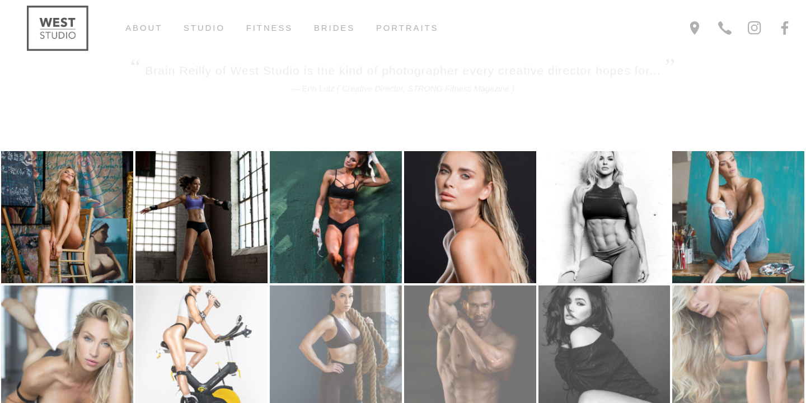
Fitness (269, 28)
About (143, 28)
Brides (334, 28)
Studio (204, 28)
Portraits (407, 28)
